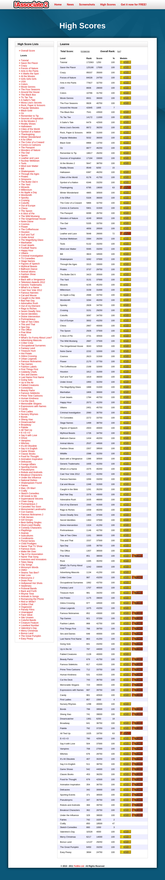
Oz (22, 113)
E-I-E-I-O (25, 432)
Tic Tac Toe (27, 97)
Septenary (26, 585)
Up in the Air (27, 382)
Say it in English (29, 448)
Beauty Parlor (28, 390)
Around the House (30, 92)
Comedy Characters (31, 527)
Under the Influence (31, 477)
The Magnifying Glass (32, 240)
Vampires (26, 440)
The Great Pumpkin (31, 636)
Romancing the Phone (32, 599)
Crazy (24, 65)
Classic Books (28, 453)
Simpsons (26, 179)
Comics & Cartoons (31, 145)
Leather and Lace (30, 158)
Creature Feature (30, 622)
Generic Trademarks (31, 284)
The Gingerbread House (33, 218)
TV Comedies (28, 258)
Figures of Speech (30, 263)
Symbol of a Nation (30, 131)
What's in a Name (30, 287)
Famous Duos (28, 549)
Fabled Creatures (30, 385)
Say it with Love (29, 435)
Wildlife (24, 277)
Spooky (25, 197)
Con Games (27, 512)
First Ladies (27, 411)
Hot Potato (26, 353)
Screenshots (87, 4)
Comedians (27, 387)
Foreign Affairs (28, 464)
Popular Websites (30, 108)
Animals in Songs (30, 596)
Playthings (26, 530)
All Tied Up (26, 430)
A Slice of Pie (28, 213)
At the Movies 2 (29, 121)
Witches (25, 443)
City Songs (26, 564)
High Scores (108, 4)
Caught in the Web (30, 298)
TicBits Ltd (79, 866)
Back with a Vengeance (33, 279)
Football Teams (29, 248)
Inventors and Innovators (33, 559)
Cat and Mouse (29, 295)
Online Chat (27, 604)
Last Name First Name (32, 377)
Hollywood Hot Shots (31, 583)
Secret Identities (29, 314)
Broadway (26, 424)
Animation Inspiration (32, 459)
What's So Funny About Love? (36, 337)
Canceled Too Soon (31, 506)
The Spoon (26, 211)
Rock (23, 335)
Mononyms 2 (27, 578)
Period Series (28, 541)
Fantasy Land (28, 348)
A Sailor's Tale (28, 100)
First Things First (29, 369)
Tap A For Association (32, 554)
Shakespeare (28, 171)
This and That (28, 324)
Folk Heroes (27, 517)
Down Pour (26, 580)
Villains (24, 253)
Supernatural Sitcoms (32, 498)
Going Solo (26, 380)
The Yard (25, 184)
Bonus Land (27, 633)
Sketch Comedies (30, 493)
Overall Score (28, 50)
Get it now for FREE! (134, 4)
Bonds (24, 416)
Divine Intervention (30, 316)
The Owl (25, 152)
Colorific (25, 203)
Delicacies (26, 461)
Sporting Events (29, 467)
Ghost (24, 438)
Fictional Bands (29, 588)
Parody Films (27, 609)
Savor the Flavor (29, 63)
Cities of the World (30, 129)
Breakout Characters (31, 475)
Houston (25, 232)
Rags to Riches (29, 308)
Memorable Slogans (31, 403)
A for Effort (26, 139)
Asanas (25, 533)
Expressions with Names (33, 406)
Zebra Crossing (29, 356)
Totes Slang (27, 562)
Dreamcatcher (28, 422)
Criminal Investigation (32, 255)
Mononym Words (29, 567)
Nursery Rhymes (29, 414)
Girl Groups (27, 519)
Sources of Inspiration (32, 118)
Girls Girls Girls (28, 79)
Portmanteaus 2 (29, 504)
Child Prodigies (28, 543)
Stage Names (28, 261)
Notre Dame (27, 221)
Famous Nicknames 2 (32, 514)
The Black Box (28, 94)
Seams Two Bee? (30, 572)
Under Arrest (27, 237)
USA (23, 81)
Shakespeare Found (31, 483)
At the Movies (28, 76)
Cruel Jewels (27, 245)
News (70, 4)
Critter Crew (27, 343)
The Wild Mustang (30, 216)
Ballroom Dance (29, 269)
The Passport (28, 147)
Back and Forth (29, 591)
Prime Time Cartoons (32, 395)
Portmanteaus (28, 319)
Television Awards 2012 (33, 282)
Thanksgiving (28, 134)
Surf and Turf (27, 234)
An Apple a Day (29, 192)
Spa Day (25, 327)
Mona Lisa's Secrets (31, 102)
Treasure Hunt (28, 350)
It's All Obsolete (29, 446)
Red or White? (28, 601)
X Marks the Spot (30, 73)
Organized (26, 607)
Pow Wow (26, 332)
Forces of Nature (29, 68)
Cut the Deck (27, 401)
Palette (24, 427)
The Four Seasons (30, 89)
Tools (23, 163)
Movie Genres (28, 86)
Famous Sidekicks (30, 393)
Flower (24, 226)
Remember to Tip (30, 116)
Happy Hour (27, 250)
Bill (22, 168)
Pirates (24, 176)
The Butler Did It (29, 182)
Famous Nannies (29, 292)
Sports (24, 155)
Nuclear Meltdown (30, 160)
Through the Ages (30, 174)
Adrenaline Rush (29, 303)
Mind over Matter (29, 166)
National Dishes (29, 480)
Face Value (27, 615)
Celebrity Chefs (29, 372)
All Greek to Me (29, 496)
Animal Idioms (28, 271)
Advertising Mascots (31, 340)
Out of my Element (30, 306)
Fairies (24, 485)
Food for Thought (30, 456)
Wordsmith (26, 195)
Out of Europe (28, 205)
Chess (24, 208)
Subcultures (27, 535)
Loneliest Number (30, 625)
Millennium (26, 189)
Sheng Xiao (27, 419)
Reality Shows (28, 123)
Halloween (26, 126)
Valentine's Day (29, 628)
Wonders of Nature (30, 150)
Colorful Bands (28, 620)
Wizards (25, 187)
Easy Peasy (27, 638)
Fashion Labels (29, 366)
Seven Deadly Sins (30, 311)
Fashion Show (28, 274)
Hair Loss (26, 575)
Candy (24, 409)
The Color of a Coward (32, 142)
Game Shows (28, 451)
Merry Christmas (29, 630)
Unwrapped (27, 612)
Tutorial (25, 60)
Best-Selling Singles (31, 522)
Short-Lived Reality (30, 525)
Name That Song (29, 556)
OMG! (24, 570)
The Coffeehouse (30, 229)
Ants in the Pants (29, 71)
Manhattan (26, 242)
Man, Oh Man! (28, 488)
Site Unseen (27, 617)
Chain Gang (27, 501)
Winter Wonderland (31, 137)
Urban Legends (29, 358)
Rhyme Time (27, 593)
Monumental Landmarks (33, 509)
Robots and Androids (31, 472)
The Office (26, 329)
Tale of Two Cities (30, 321)
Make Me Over (28, 551)
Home (58, 4)
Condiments (27, 538)
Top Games (27, 364)
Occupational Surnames (33, 345)
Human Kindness (30, 398)
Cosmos (25, 224)
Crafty (24, 490)
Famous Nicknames (31, 361)
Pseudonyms (27, 469)
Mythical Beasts (29, 266)
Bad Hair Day (28, 300)
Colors (24, 84)
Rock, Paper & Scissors (33, 105)
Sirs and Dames (29, 374)
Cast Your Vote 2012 (31, 290)
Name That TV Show (31, 546)
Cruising (25, 200)
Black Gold (26, 110)
